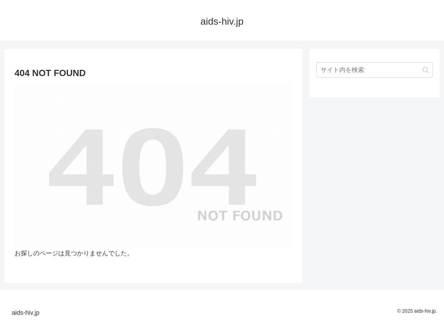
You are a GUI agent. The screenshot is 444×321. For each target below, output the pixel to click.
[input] (374, 70)
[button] (426, 70)
